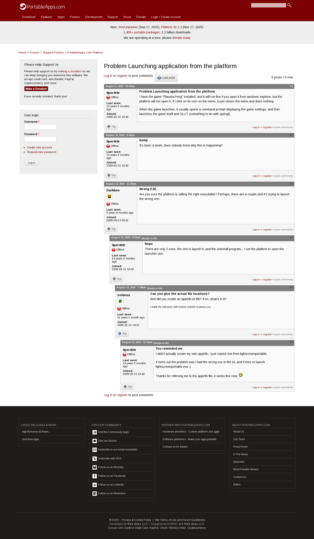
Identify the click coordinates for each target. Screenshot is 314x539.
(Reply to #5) (161, 343)
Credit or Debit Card (136, 527)
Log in (108, 75)
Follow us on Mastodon (109, 493)
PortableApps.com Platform (85, 52)
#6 (291, 342)
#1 (291, 86)
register (122, 75)
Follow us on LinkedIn (108, 485)
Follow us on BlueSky (108, 467)
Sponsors (238, 461)
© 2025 (113, 520)
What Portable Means (245, 469)
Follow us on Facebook (108, 476)
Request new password (41, 152)
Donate (141, 17)
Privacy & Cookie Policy (136, 520)
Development (93, 17)
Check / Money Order (173, 527)
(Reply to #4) (154, 288)
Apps (61, 17)
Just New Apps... (31, 439)
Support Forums (53, 52)
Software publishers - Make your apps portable (190, 439)
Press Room (240, 446)
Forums (75, 17)
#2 (291, 135)
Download (29, 17)
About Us (238, 431)
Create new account (39, 147)
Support (113, 17)
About (127, 17)
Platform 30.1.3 (171, 27)
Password (31, 134)
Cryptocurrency (196, 527)
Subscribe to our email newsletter (114, 450)
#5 (291, 287)
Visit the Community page (110, 432)
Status (237, 484)
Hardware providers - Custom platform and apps (191, 431)
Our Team (239, 439)
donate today (181, 37)
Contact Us (239, 477)
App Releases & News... (36, 431)
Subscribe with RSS (106, 459)
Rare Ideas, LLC (137, 523)
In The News (240, 454)
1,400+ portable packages (141, 32)
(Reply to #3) (149, 238)
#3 (291, 183)
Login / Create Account (166, 17)
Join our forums (104, 441)
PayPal (154, 527)
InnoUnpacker (128, 27)
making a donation (70, 71)
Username (31, 121)
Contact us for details (175, 446)
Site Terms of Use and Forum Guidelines (180, 520)
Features (46, 17)
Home (22, 52)
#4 (291, 237)
